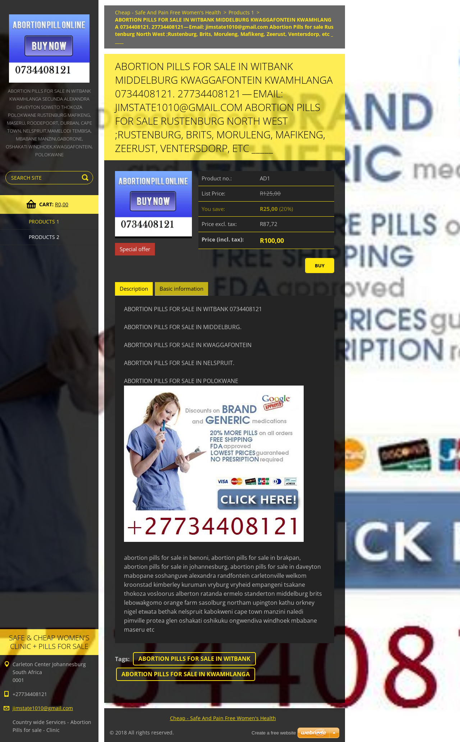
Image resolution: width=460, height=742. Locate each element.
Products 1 (44, 221)
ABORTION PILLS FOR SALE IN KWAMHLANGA (185, 674)
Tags (121, 659)
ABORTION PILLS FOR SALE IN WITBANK (194, 659)
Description (134, 288)
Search (86, 177)
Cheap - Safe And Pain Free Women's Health (168, 12)
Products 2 (44, 237)
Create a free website (274, 733)
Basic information (181, 288)
